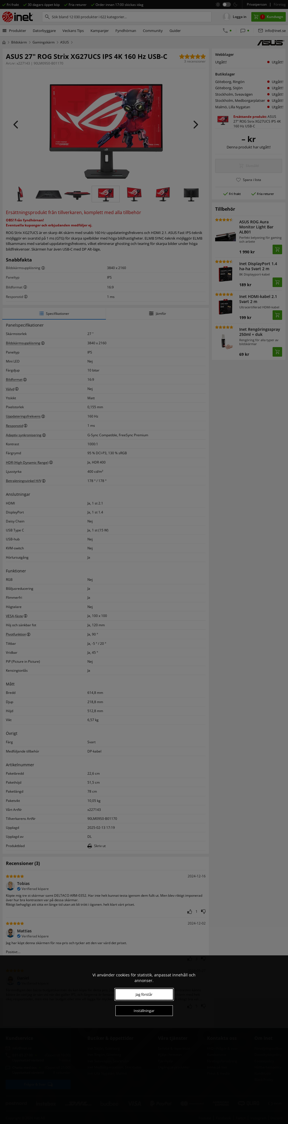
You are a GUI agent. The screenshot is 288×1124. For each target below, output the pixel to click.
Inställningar (144, 1010)
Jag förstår (144, 994)
